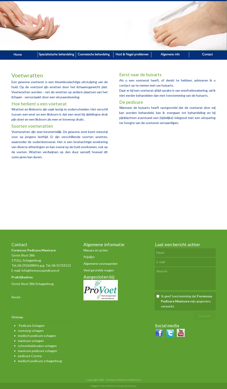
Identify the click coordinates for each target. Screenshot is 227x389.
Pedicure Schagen (31, 325)
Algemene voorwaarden (100, 263)
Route (15, 297)
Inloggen (95, 386)
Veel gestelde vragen (98, 270)
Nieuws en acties (95, 250)
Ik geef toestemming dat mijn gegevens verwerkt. (186, 301)
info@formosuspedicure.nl (40, 270)
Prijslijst (89, 257)
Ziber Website (108, 386)
